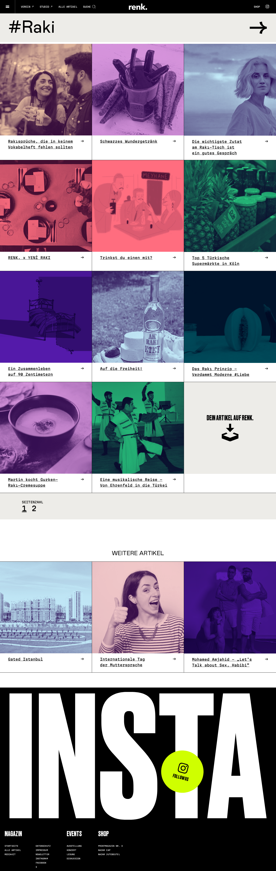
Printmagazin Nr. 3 (110, 844)
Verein (27, 6)
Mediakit (10, 852)
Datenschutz (43, 844)
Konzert (71, 848)
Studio (46, 6)
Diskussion (73, 857)
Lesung (71, 852)
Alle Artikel (67, 6)
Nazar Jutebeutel (109, 852)
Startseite (11, 844)
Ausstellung (74, 844)
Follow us (181, 770)
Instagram (42, 857)
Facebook (41, 861)
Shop (257, 6)
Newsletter (42, 852)
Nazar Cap (104, 848)
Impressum (42, 848)
